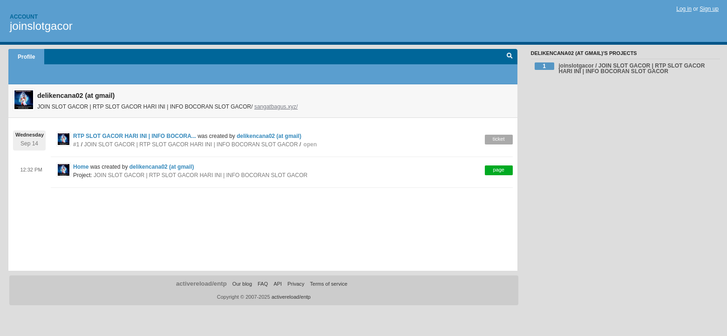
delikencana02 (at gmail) (269, 136)
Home (80, 167)
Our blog (242, 284)
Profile (26, 57)
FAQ (263, 284)
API (277, 284)
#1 (76, 144)
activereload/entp (201, 283)
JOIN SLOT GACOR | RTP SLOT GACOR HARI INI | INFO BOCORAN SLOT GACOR (191, 144)
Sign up (709, 9)
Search (509, 57)
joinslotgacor (41, 26)
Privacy (295, 284)
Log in (684, 9)
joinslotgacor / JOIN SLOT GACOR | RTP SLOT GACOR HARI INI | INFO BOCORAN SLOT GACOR (620, 68)
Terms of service (328, 284)
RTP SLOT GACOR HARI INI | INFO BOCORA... (134, 136)
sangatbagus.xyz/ (276, 106)
